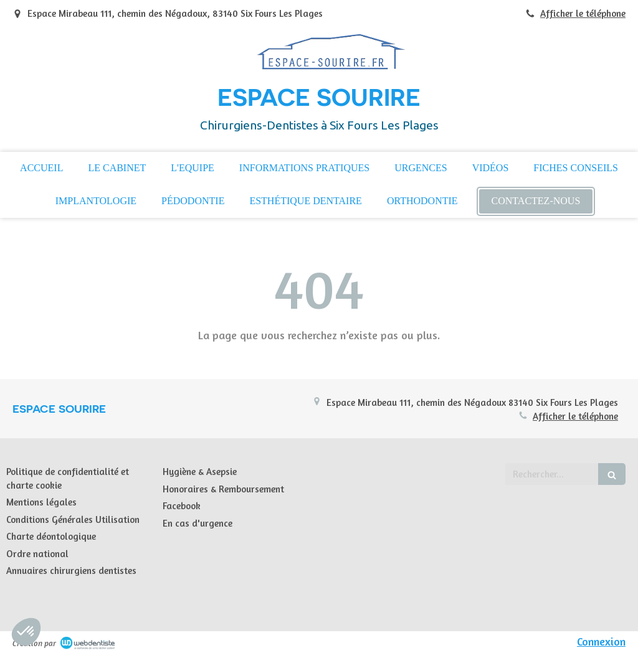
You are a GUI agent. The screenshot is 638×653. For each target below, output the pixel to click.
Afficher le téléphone (583, 13)
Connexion (601, 641)
